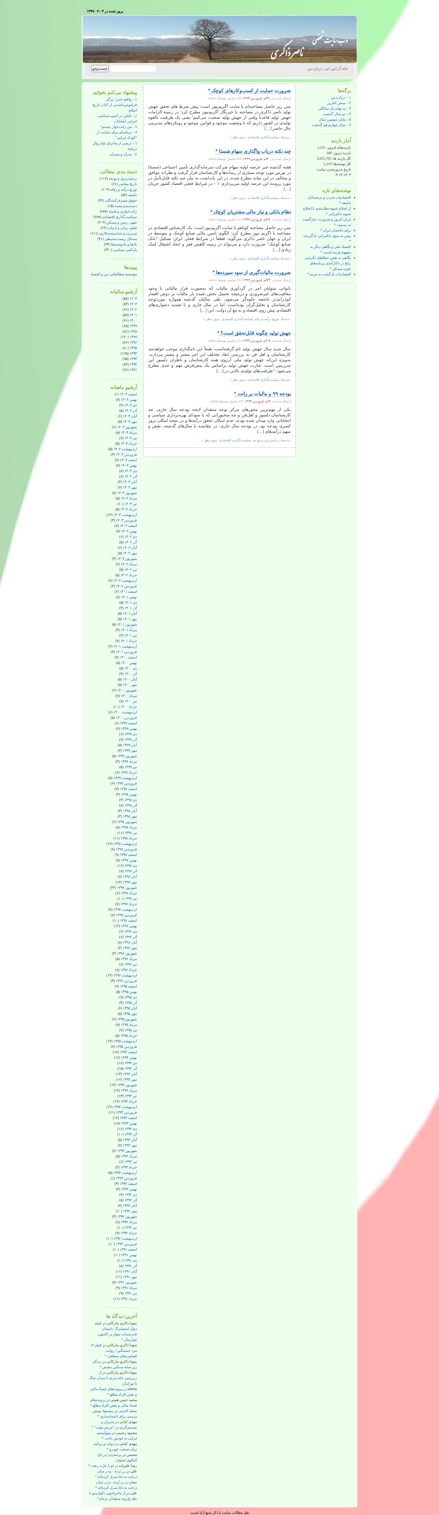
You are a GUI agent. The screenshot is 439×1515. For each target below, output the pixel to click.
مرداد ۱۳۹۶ (129, 959)
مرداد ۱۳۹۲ (129, 1222)
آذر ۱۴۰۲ (130, 542)
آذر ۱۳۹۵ (130, 1003)
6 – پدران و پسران (123, 154)
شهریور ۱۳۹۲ (127, 1216)
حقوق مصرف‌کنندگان (121, 200)
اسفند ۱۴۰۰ (128, 657)
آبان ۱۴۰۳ (130, 482)
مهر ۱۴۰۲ (130, 553)
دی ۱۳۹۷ (130, 865)
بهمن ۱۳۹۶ (129, 926)
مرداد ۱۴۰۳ (129, 498)
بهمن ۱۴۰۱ (129, 597)
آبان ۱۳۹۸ (130, 811)
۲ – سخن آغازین (339, 103)
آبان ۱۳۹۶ (130, 942)
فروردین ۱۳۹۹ (126, 783)
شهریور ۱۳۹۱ (127, 1282)
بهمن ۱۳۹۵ (129, 992)
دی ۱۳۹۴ (130, 1063)
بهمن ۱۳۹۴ (129, 1057)
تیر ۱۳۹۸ (130, 833)
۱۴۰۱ (133, 315)
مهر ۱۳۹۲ (130, 1211)
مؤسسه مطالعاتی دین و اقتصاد (113, 274)
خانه (345, 68)
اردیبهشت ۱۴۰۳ (125, 515)
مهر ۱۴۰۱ (130, 619)
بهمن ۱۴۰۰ (129, 663)
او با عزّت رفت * (101, 1466)
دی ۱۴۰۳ (130, 471)
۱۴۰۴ (133, 298)
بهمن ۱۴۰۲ (129, 531)
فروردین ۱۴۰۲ (126, 586)
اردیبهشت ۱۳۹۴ (125, 1107)
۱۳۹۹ (133, 326)
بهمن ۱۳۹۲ (129, 1189)
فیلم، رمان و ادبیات (122, 228)
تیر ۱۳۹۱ (130, 1293)
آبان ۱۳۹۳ (130, 1140)
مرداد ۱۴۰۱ (129, 630)
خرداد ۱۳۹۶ (128, 970)
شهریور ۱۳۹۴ (127, 1085)
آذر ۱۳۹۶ (130, 937)
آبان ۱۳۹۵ (130, 1008)
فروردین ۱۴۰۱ (126, 652)
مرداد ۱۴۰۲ (129, 564)
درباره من (314, 68)
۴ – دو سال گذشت (337, 114)
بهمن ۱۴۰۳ (129, 465)
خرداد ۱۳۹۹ (128, 772)
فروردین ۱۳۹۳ (126, 1178)
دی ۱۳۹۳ (130, 1129)
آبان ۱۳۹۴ (130, 1074)
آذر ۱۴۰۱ (130, 608)
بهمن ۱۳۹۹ (129, 728)
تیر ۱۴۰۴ (130, 438)
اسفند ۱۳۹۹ (128, 723)
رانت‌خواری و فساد (123, 211)
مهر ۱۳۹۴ (130, 1079)
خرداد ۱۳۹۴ (128, 1101)
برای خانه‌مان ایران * (335, 230)
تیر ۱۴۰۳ (130, 504)
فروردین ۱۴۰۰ (126, 717)
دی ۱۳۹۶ (130, 931)
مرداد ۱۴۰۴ (129, 432)
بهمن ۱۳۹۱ (129, 1255)
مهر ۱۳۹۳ (130, 1145)
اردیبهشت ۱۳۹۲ (125, 1238)
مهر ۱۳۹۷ (130, 882)
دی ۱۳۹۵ (130, 997)
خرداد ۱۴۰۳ (128, 509)
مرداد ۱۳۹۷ (129, 893)
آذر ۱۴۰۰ (130, 674)
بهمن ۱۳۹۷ (129, 860)
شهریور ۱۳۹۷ (127, 887)
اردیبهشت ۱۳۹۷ (125, 909)
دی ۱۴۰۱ (130, 602)
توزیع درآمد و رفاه (123, 189)
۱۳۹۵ (133, 348)
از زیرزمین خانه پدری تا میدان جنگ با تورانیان (113, 1378)
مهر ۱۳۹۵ (130, 1014)
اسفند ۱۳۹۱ (128, 1249)
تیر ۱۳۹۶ (130, 964)
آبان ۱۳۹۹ (130, 745)
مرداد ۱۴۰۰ (129, 696)
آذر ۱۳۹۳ (130, 1134)
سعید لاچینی (127, 1411)
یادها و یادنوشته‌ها (124, 244)
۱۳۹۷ (133, 337)
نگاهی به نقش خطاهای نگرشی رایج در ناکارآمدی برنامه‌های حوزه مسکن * (328, 263)
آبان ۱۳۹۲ (130, 1205)
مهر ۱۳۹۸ (130, 816)
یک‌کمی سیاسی (125, 250)
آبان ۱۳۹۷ (130, 876)
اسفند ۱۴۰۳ (128, 460)
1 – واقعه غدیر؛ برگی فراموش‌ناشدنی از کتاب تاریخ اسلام (114, 104)
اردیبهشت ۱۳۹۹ (125, 778)
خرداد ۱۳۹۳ (128, 1167)
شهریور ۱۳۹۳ (127, 1151)
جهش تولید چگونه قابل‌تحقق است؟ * (254, 333)
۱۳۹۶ (133, 342)
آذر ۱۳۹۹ (130, 739)
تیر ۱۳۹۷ (130, 898)
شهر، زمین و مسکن (121, 222)
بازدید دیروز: (341, 153)
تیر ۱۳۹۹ (130, 767)
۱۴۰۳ (133, 304)
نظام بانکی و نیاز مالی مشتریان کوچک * (250, 211)
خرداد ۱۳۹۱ (128, 1299)
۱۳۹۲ (133, 364)
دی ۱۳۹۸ (130, 800)
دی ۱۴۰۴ (130, 405)
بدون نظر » (237, 137)
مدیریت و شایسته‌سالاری (118, 233)
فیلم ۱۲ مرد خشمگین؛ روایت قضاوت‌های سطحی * (113, 1350)
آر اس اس (332, 68)
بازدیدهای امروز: (338, 147)
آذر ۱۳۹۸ (130, 805)
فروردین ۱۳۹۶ (126, 981)
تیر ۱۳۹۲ (130, 1227)
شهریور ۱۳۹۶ (127, 953)
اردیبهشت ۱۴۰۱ (125, 646)
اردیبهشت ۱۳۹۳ (125, 1173)
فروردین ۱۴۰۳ (126, 520)
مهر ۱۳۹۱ (130, 1277)
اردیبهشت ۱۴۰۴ (125, 449)
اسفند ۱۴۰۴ (128, 394)
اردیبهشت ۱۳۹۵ (125, 1041)
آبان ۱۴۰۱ (130, 613)
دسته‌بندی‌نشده (126, 206)
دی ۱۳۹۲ (130, 1194)
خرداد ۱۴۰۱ (128, 641)
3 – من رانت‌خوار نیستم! (119, 127)
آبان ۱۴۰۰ (130, 679)
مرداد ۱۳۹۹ (129, 761)
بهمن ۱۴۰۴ (129, 399)
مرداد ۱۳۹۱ (129, 1288)
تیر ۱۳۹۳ (130, 1162)
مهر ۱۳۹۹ (130, 750)
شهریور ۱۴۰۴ (127, 427)
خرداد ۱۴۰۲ (128, 575)
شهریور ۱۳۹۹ (127, 756)
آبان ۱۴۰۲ (130, 548)
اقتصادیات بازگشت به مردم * (329, 274)
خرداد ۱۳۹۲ (128, 1233)
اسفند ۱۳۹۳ (128, 1118)
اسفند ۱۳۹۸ (128, 789)
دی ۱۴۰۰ (130, 668)
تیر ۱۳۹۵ (130, 1030)
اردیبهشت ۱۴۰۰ (125, 712)
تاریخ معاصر (128, 184)
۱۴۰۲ (133, 309)
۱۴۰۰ (133, 320)
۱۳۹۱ (133, 370)
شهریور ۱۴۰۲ (127, 558)
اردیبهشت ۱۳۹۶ (125, 975)
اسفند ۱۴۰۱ (128, 591)
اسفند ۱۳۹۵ (128, 986)
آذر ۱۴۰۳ (130, 476)
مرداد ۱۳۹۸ (129, 827)
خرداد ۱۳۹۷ (128, 904)
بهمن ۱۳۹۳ (129, 1123)
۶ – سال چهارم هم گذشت (331, 125)
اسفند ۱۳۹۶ (128, 920)
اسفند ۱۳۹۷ (128, 855)
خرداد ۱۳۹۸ (128, 838)
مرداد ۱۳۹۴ (129, 1090)
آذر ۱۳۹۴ (130, 1068)
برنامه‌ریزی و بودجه (123, 178)
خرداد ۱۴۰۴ (128, 443)
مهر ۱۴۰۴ (130, 421)
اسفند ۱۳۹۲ (128, 1183)
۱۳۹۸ (133, 331)
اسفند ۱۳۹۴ (128, 1052)
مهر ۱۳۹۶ (130, 948)
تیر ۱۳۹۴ (130, 1096)
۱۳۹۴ (133, 353)
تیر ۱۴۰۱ (130, 635)
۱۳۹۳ (133, 359)
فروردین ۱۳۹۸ (126, 849)
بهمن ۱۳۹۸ (129, 794)
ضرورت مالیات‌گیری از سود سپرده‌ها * (252, 272)
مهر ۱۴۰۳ (130, 487)
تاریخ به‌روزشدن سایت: (333, 169)
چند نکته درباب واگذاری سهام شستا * (253, 151)
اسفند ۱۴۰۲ (128, 526)
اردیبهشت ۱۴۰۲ (125, 580)
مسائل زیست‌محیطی (121, 239)
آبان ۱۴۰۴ (130, 416)
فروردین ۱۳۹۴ (126, 1112)
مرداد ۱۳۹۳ (129, 1156)
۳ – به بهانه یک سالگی (334, 108)
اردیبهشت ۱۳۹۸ (125, 844)
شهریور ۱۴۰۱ (127, 624)
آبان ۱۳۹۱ (130, 1271)
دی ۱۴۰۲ (130, 537)
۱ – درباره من (341, 97)
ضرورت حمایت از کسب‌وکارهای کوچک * (249, 90)
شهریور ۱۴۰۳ (127, 493)
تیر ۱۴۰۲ (130, 569)
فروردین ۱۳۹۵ (126, 1046)
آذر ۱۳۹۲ (130, 1200)
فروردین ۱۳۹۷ (126, 915)
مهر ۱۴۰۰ (130, 685)
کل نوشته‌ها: (341, 164)
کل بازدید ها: (341, 158)
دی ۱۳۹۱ (130, 1260)
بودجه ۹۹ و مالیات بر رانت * (262, 393)
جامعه (132, 195)
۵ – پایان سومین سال (335, 119)
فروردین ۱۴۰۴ (126, 454)
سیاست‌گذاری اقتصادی (119, 217)
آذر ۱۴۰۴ (130, 410)
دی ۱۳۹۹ (130, 734)
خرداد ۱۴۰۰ (128, 707)
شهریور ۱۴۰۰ (127, 690)
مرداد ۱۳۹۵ (129, 1024)
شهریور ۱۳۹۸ (127, 822)
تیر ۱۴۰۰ (130, 701)
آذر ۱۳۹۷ (130, 871)
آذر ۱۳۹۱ (130, 1266)
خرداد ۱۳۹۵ (128, 1035)
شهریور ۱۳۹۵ (127, 1019)
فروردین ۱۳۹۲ (126, 1244)
